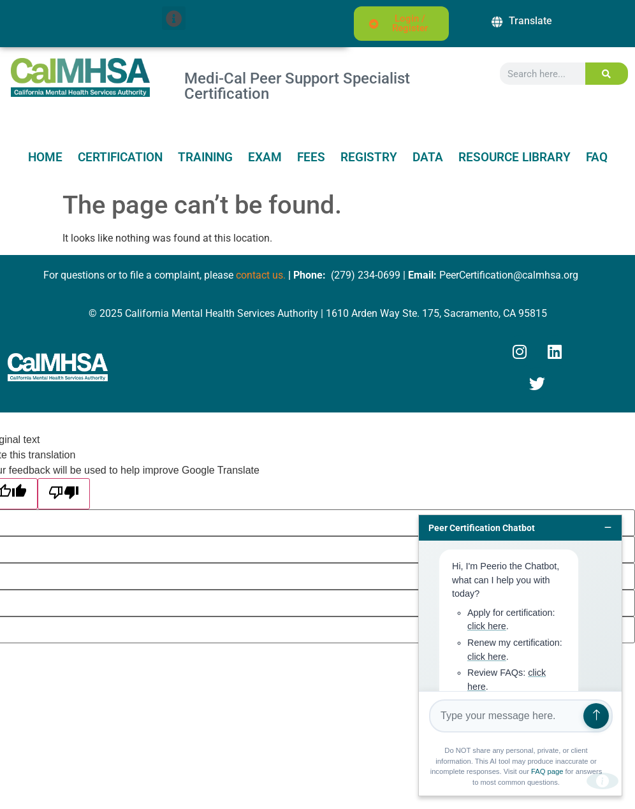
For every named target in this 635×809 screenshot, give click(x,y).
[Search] (606, 73)
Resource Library (514, 157)
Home (45, 157)
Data (427, 157)
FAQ (597, 157)
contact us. (261, 275)
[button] (174, 18)
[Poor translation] (64, 493)
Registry (368, 157)
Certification (120, 157)
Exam (265, 157)
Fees (311, 157)
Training (205, 157)
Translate (530, 21)
